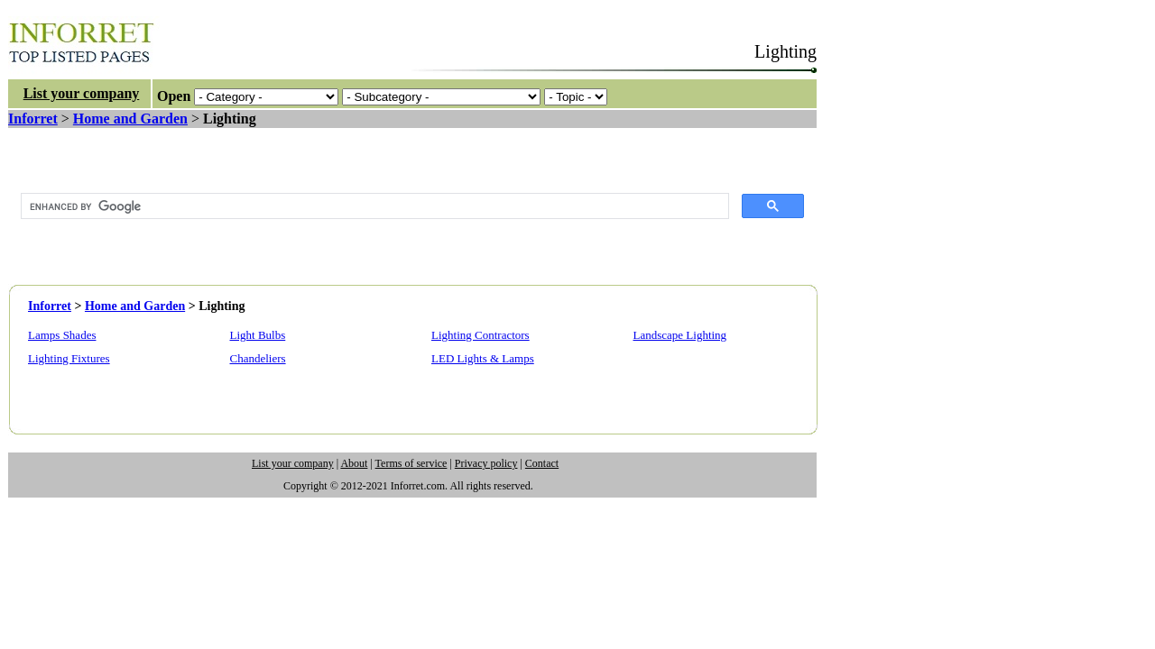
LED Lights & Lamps (482, 358)
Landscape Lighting (680, 335)
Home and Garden (130, 118)
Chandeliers (258, 358)
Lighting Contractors (480, 335)
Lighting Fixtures (69, 358)
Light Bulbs (258, 335)
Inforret (33, 118)
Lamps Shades (62, 335)
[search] (373, 206)
